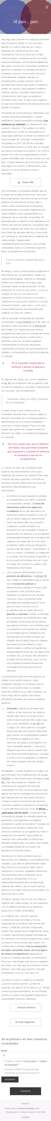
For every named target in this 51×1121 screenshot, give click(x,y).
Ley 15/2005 (24, 322)
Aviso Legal (29, 1061)
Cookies (25, 1117)
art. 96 (36, 723)
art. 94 (7, 383)
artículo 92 (40, 325)
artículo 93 (41, 576)
